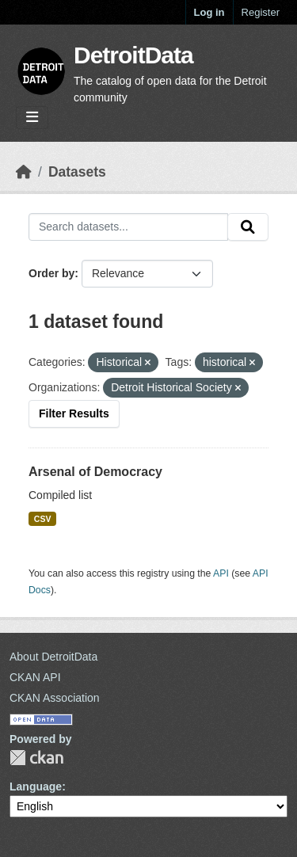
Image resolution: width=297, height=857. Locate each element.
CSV (42, 519)
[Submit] (247, 227)
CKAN (36, 757)
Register (261, 12)
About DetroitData (53, 656)
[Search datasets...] (128, 227)
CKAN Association (55, 697)
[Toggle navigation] (32, 117)
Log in (209, 12)
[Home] (24, 172)
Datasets (77, 172)
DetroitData (133, 55)
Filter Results (74, 413)
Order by (51, 273)
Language (36, 786)
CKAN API (35, 677)
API (221, 573)
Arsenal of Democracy (95, 471)
